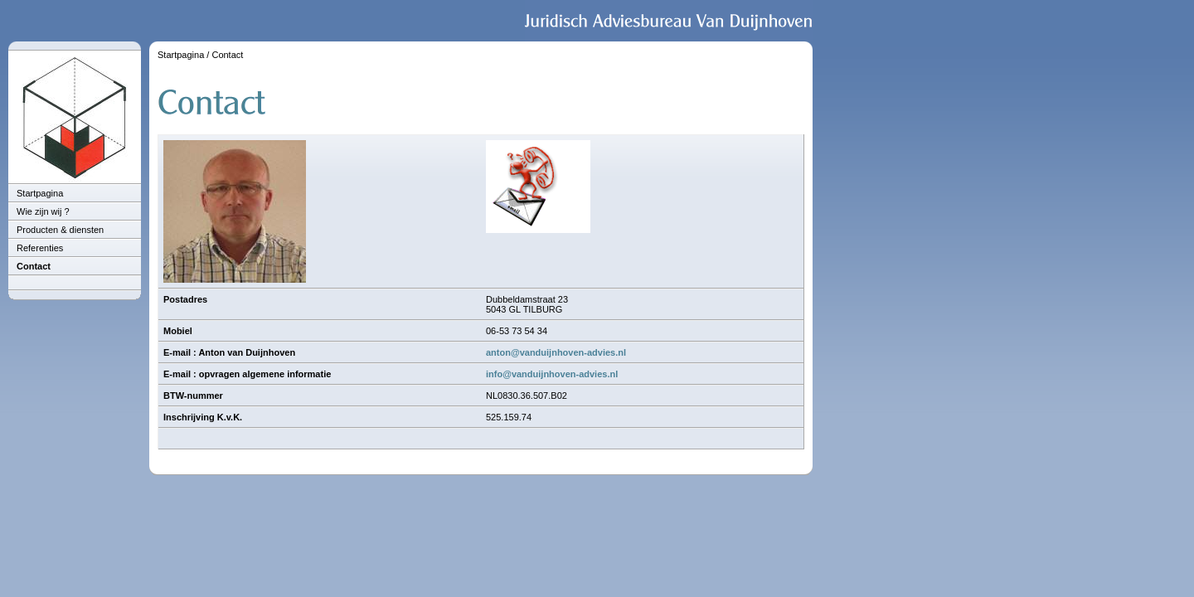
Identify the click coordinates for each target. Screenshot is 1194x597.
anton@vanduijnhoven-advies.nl (556, 352)
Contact (34, 266)
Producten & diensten (60, 230)
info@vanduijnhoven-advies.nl (552, 374)
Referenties (40, 248)
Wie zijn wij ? (43, 211)
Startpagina (40, 193)
